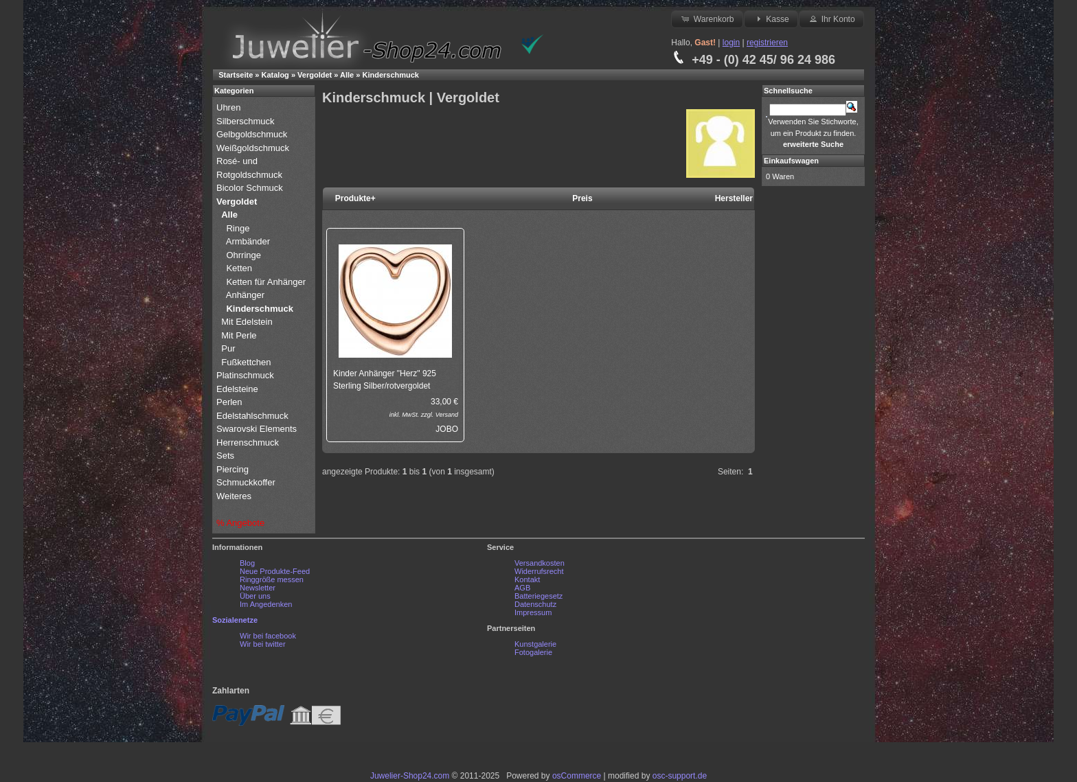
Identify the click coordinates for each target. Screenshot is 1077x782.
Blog (247, 563)
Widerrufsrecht (539, 571)
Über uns (255, 596)
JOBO (446, 429)
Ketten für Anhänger (266, 282)
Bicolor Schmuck (250, 188)
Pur (229, 348)
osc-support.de (680, 776)
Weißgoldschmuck (254, 148)
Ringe (237, 228)
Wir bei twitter (263, 644)
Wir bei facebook (268, 636)
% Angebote (240, 523)
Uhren (229, 107)
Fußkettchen (246, 362)
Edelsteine (238, 389)
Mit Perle (240, 335)
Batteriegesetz (538, 596)
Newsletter (257, 588)
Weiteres (235, 496)
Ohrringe (243, 255)
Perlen (230, 402)
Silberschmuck (246, 121)
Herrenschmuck (249, 442)
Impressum (533, 612)
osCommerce (576, 776)
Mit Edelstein (248, 322)
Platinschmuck (246, 375)
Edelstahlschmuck (252, 416)
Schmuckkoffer (245, 482)
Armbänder (248, 241)
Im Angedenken (266, 604)
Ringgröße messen (272, 579)
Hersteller (734, 198)
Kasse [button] (771, 18)
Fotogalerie (533, 652)
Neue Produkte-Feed (275, 571)
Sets (225, 455)
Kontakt (527, 579)
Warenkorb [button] (707, 18)
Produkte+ (355, 198)
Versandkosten (539, 563)
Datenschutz (535, 604)
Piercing (232, 469)
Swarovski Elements (256, 429)
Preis (582, 198)
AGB (522, 588)
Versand (446, 414)
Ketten (239, 268)
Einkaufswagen (791, 161)
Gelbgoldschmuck (253, 134)
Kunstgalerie (535, 644)
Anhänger (245, 295)
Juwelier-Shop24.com (409, 776)
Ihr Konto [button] (831, 18)
